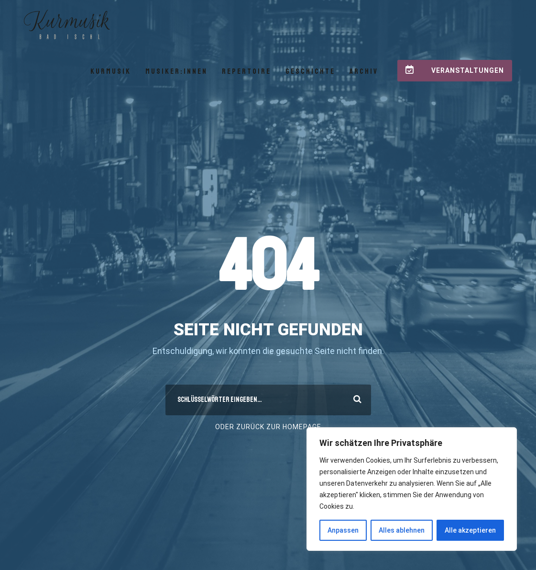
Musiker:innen (176, 71)
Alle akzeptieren (470, 530)
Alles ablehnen (402, 530)
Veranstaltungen (454, 69)
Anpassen (343, 530)
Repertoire (246, 71)
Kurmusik (110, 71)
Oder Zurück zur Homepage (268, 427)
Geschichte (310, 71)
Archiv (364, 71)
